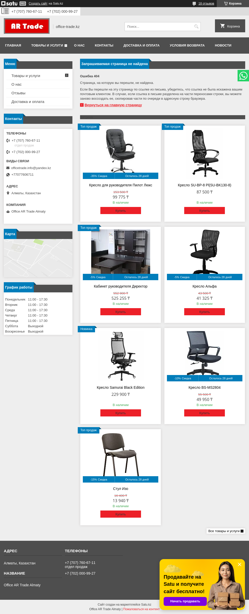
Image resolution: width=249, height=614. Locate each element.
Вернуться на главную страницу (113, 105)
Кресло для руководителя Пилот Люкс (120, 185)
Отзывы (18, 93)
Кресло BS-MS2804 (205, 387)
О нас (79, 45)
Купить (120, 211)
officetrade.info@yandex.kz (31, 168)
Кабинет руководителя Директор (120, 286)
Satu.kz (146, 604)
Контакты (104, 45)
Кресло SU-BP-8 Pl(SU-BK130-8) (204, 185)
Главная (13, 45)
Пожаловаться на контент (141, 609)
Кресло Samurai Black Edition (121, 387)
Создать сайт (38, 3)
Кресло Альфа (205, 286)
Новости (223, 45)
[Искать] (196, 26)
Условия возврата (187, 45)
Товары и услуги (47, 45)
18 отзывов (206, 3)
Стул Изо (120, 489)
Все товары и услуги (224, 531)
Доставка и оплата (141, 45)
